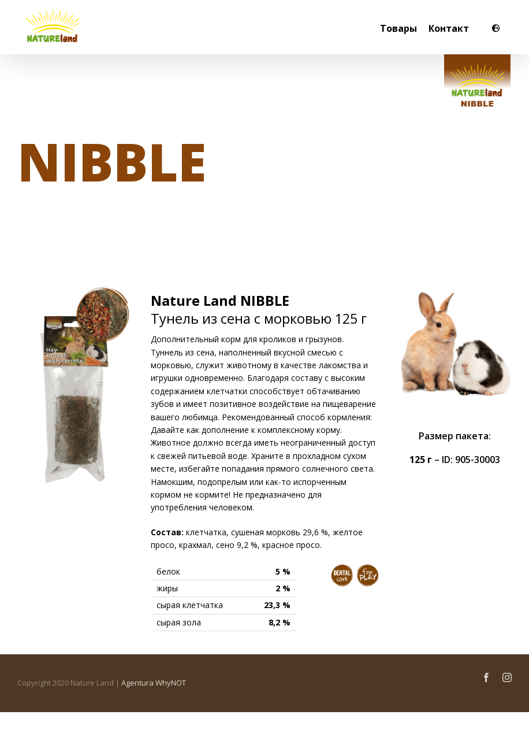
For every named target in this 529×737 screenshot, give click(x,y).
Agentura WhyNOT (153, 682)
